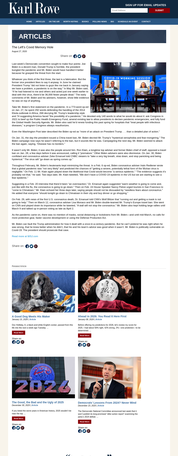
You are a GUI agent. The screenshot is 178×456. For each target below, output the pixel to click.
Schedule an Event (128, 22)
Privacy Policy (89, 435)
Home (29, 22)
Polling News (100, 22)
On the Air (54, 22)
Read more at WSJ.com (25, 232)
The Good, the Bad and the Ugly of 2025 (106, 295)
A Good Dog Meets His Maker (26, 295)
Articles (40, 22)
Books (85, 22)
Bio (112, 22)
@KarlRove (51, 374)
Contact (146, 22)
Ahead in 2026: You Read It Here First (68, 295)
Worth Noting (70, 22)
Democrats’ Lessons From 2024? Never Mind (145, 295)
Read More (18, 315)
